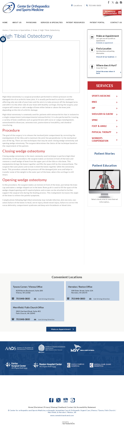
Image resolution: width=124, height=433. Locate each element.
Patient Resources (75, 18)
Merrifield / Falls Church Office (28, 307)
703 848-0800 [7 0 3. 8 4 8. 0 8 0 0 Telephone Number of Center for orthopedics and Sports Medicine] (92, 10)
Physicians (31, 18)
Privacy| (47, 407)
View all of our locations (105, 57)
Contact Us (116, 18)
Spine (95, 120)
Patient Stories (104, 153)
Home (5, 18)
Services (104, 85)
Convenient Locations (67, 277)
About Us (16, 18)
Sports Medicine (101, 96)
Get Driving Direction (46, 299)
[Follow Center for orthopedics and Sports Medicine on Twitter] (58, 400)
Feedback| (62, 407)
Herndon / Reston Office (80, 286)
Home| (31, 407)
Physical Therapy (101, 132)
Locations (76, 10)
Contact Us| (72, 407)
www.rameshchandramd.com (62, 415)
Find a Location (103, 48)
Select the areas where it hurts (105, 72)
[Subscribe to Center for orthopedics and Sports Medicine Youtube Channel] (65, 400)
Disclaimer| (38, 407)
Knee (35, 30)
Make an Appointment (107, 36)
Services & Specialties (52, 18)
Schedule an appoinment (104, 43)
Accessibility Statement (86, 407)
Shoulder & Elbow (102, 114)
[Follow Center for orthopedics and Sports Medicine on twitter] (112, 2)
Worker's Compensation (100, 140)
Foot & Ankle (99, 126)
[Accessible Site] (3, 39)
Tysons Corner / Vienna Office (27, 286)
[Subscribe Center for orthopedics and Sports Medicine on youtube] (117, 2)
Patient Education (104, 165)
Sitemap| (54, 407)
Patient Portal (97, 18)
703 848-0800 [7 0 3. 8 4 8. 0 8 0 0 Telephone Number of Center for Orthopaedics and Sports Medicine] (23, 298)
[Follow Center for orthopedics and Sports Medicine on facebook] (108, 2)
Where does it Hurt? (106, 65)
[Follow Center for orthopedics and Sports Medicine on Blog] (121, 2)
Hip (93, 108)
